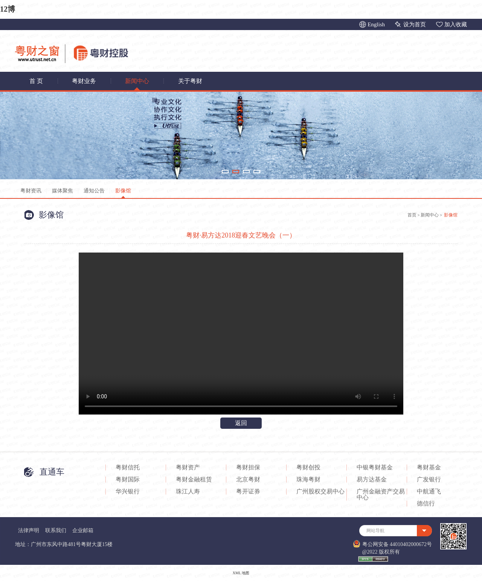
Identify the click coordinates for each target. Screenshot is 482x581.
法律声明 (28, 530)
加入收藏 (455, 24)
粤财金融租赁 (194, 480)
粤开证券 (248, 492)
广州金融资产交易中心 (381, 495)
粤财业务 (84, 81)
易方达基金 (372, 480)
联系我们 (55, 530)
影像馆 (123, 191)
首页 (411, 215)
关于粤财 (190, 81)
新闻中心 (137, 81)
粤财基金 (429, 467)
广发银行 (429, 480)
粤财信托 (128, 467)
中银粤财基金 (375, 467)
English (376, 24)
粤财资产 (188, 467)
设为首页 (414, 24)
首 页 (36, 81)
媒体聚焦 (62, 191)
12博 (7, 9)
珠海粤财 (308, 480)
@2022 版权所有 (381, 552)
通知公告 (94, 191)
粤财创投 (308, 467)
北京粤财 (248, 480)
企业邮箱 (82, 530)
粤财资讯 (30, 191)
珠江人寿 (188, 492)
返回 (241, 423)
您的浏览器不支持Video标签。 (241, 334)
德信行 (426, 504)
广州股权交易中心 (320, 492)
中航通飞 (429, 492)
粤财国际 (128, 480)
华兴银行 (128, 492)
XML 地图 (241, 573)
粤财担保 (248, 467)
